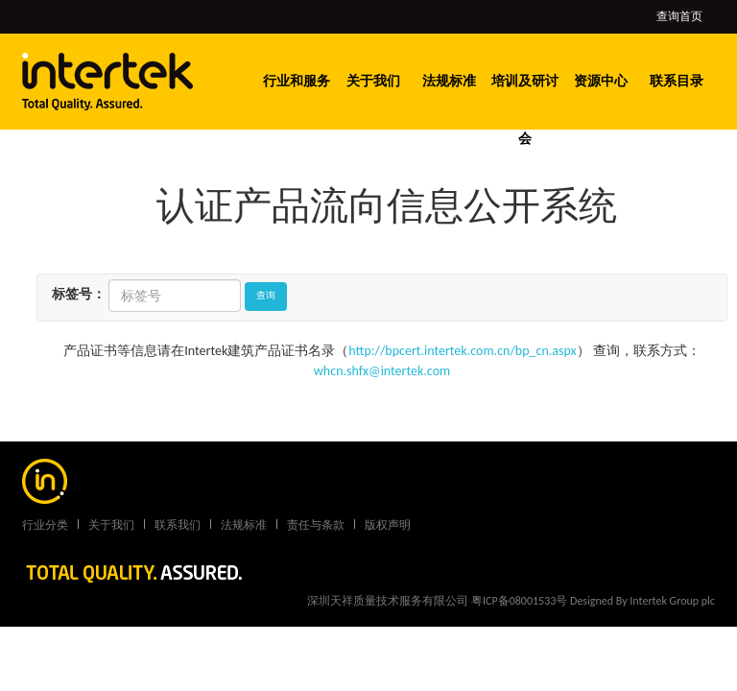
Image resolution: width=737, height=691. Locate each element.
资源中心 (601, 81)
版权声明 (388, 525)
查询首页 (679, 16)
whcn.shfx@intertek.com (382, 371)
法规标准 (449, 81)
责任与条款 (316, 525)
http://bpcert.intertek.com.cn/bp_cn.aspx (462, 351)
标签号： (79, 294)
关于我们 (373, 81)
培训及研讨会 (525, 110)
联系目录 (676, 81)
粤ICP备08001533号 (519, 601)
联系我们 (178, 525)
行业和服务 (296, 81)
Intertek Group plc (672, 601)
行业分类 (45, 525)
